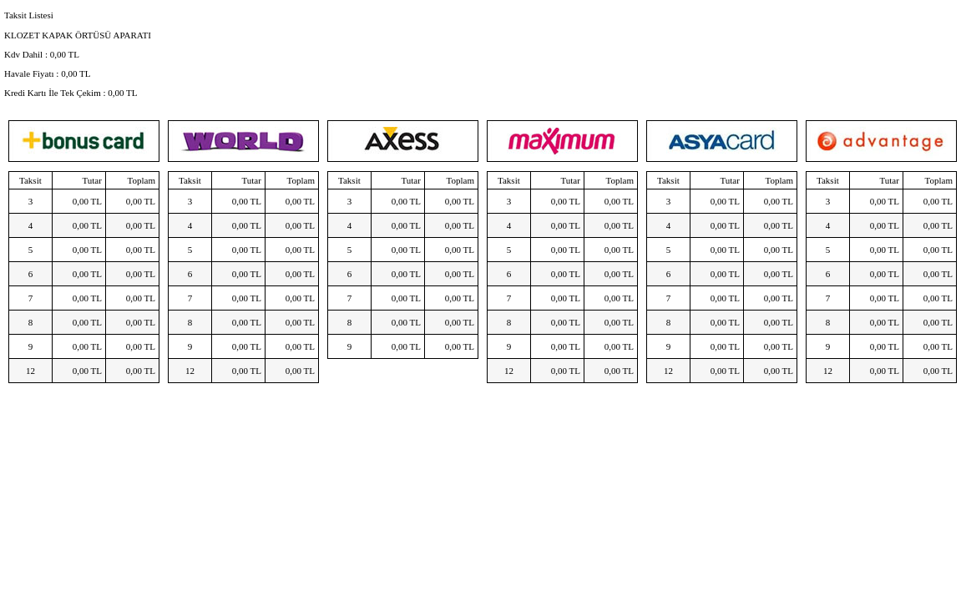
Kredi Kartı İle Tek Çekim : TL (71, 93)
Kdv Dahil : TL (41, 54)
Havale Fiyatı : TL (47, 73)
